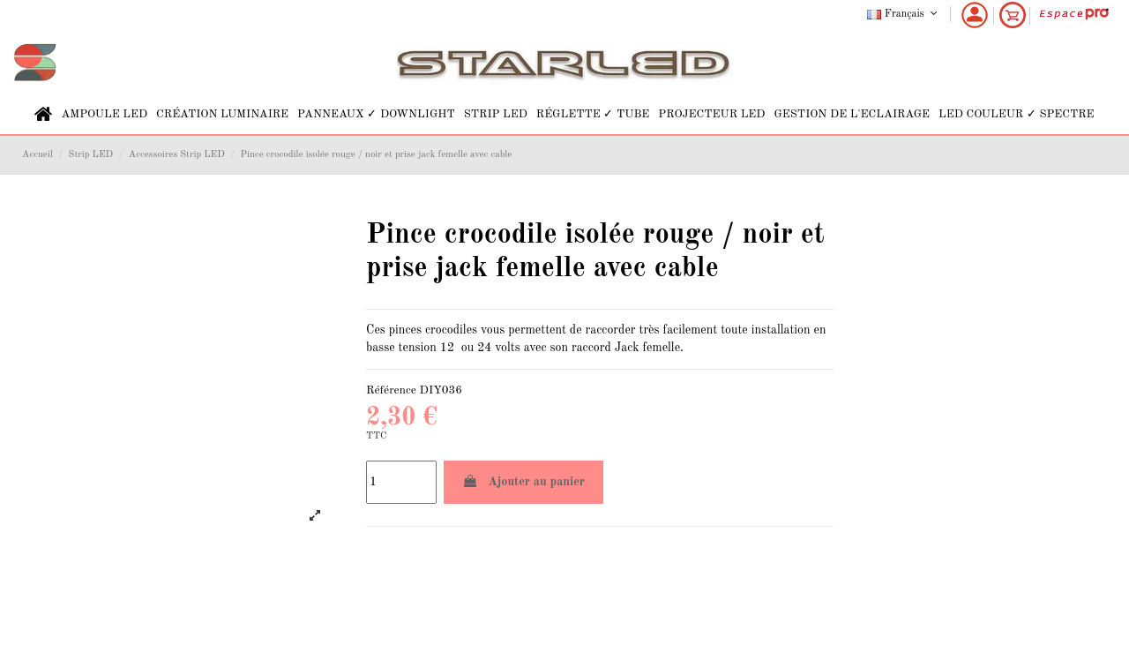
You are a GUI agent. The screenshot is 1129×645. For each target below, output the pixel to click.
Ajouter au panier (523, 481)
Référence (391, 390)
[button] (104, 114)
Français (903, 14)
